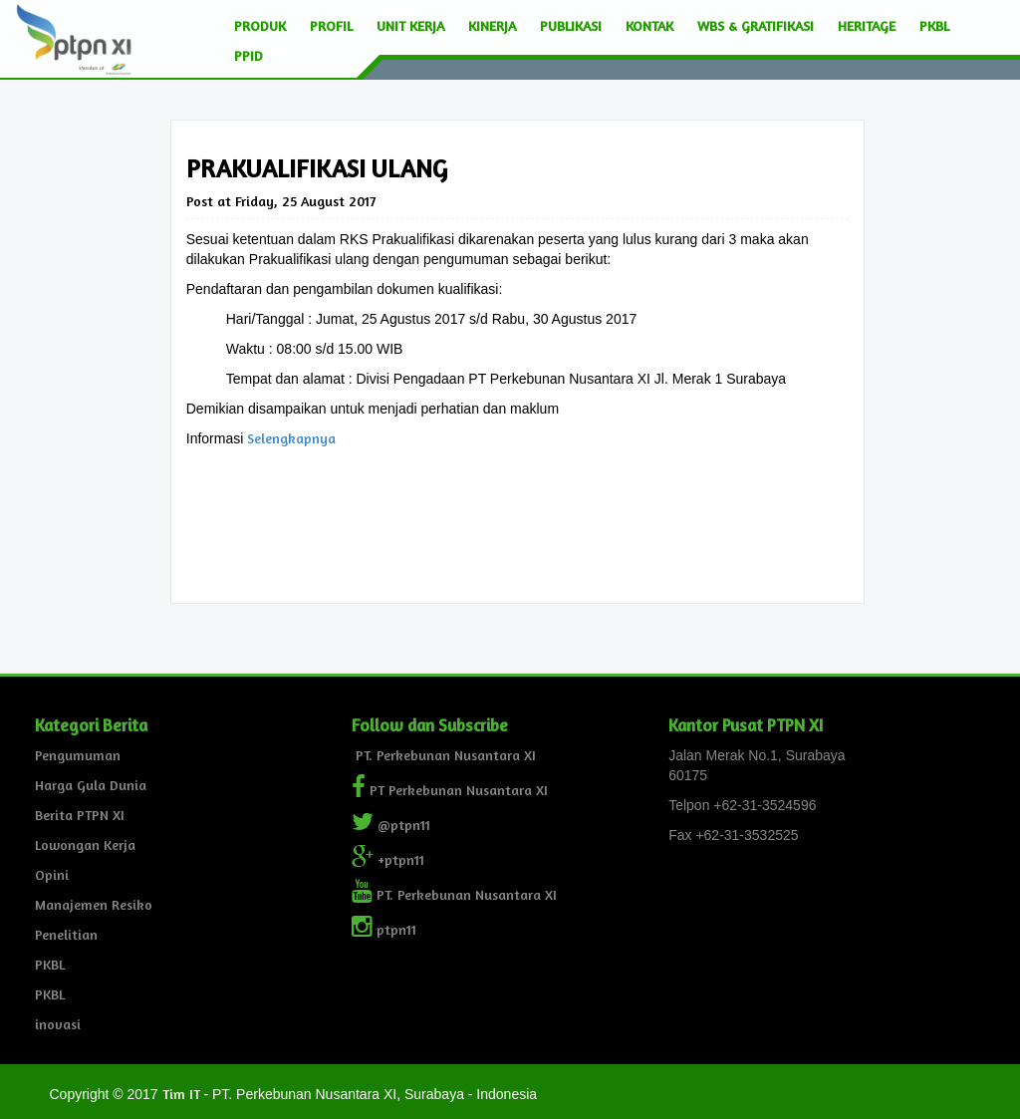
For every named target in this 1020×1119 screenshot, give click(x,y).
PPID (248, 55)
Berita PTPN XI (80, 814)
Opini (52, 874)
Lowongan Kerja (85, 844)
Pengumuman (78, 754)
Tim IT (181, 1093)
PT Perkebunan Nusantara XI (450, 789)
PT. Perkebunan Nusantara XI (444, 754)
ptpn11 (384, 929)
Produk (260, 25)
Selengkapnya (291, 437)
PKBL (934, 25)
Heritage (866, 25)
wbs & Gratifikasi (755, 25)
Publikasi (571, 25)
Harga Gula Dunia (90, 784)
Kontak (649, 25)
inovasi (58, 1023)
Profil (331, 25)
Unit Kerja (410, 25)
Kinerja (492, 25)
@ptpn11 (391, 824)
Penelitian (66, 934)
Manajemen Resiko (93, 904)
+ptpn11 (388, 859)
